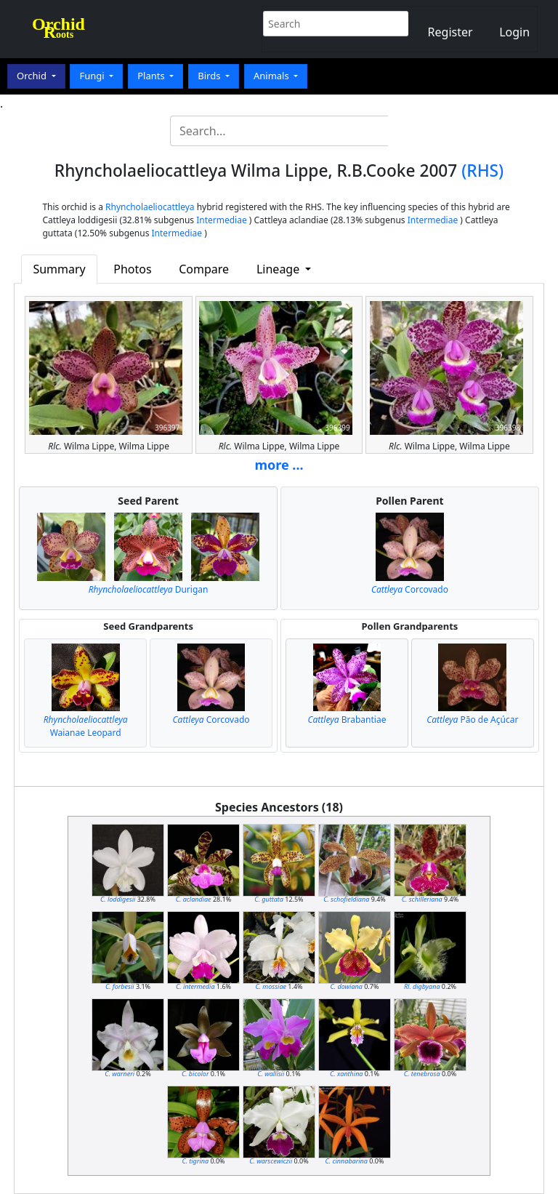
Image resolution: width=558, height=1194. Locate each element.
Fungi (93, 75)
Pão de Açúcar (472, 719)
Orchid (33, 75)
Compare (204, 269)
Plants (152, 75)
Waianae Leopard (86, 726)
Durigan (149, 589)
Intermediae (221, 220)
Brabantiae (346, 719)
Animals (272, 75)
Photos (132, 269)
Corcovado (409, 589)
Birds (210, 75)
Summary (59, 269)
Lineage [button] (279, 269)
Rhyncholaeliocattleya (150, 207)
